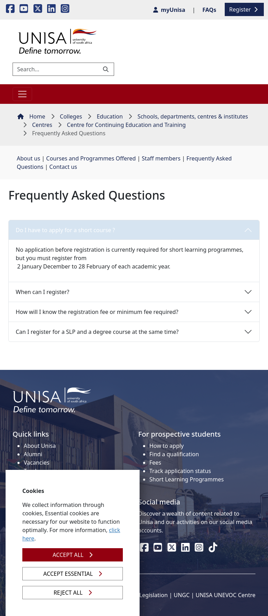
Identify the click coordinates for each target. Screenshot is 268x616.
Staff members (161, 158)
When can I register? (42, 292)
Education (110, 116)
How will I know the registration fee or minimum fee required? (97, 312)
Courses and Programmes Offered (91, 158)
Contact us (63, 167)
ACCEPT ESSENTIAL (72, 574)
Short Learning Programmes (186, 479)
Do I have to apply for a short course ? (65, 230)
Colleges (71, 116)
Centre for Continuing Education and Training (126, 125)
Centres (42, 125)
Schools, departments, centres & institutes (192, 116)
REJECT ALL (72, 592)
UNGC (182, 595)
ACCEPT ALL (72, 555)
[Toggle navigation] (22, 94)
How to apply (166, 446)
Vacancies (36, 462)
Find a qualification (174, 454)
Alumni (33, 454)
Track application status (180, 471)
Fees (155, 462)
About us (28, 158)
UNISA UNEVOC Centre (225, 595)
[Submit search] (106, 69)
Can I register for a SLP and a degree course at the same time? (97, 332)
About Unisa (40, 446)
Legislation (153, 595)
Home (31, 116)
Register (244, 9)
